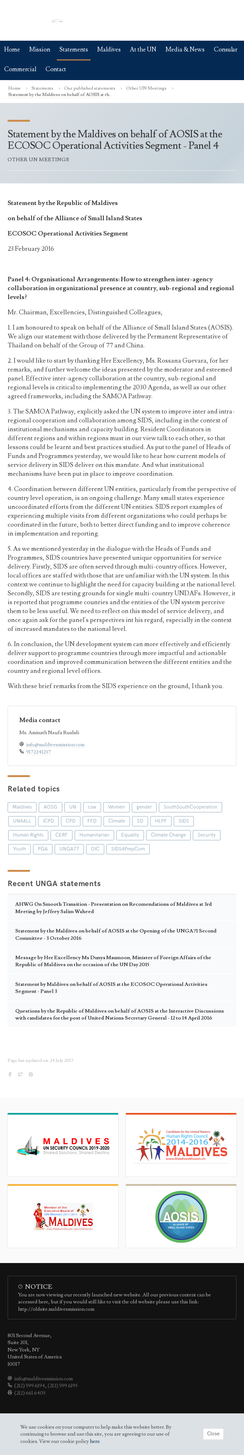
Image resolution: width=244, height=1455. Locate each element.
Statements (73, 50)
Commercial (20, 69)
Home (12, 50)
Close (213, 1434)
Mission (39, 50)
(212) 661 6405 (29, 1393)
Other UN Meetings (146, 88)
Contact (55, 69)
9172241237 (38, 752)
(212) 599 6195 (63, 1386)
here (95, 1441)
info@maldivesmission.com (55, 744)
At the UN (143, 50)
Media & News (185, 50)
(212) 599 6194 (29, 1386)
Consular (225, 50)
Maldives (109, 50)
